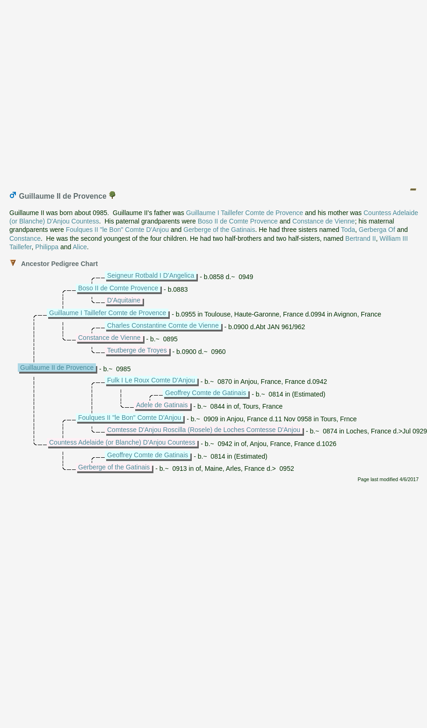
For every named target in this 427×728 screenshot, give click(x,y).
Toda (348, 229)
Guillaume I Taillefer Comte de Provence (244, 212)
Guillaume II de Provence (57, 367)
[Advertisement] (211, 91)
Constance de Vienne (323, 221)
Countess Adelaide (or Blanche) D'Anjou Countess (122, 442)
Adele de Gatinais (162, 405)
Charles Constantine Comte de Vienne (163, 325)
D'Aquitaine (123, 300)
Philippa (46, 247)
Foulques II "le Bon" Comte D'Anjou (117, 229)
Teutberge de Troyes (137, 350)
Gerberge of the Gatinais (219, 229)
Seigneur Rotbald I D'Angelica (150, 275)
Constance (25, 238)
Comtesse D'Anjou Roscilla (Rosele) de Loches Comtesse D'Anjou (203, 429)
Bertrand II (360, 238)
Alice (79, 247)
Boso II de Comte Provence (238, 221)
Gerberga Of (377, 229)
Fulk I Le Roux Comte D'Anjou (151, 380)
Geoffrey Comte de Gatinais (205, 392)
